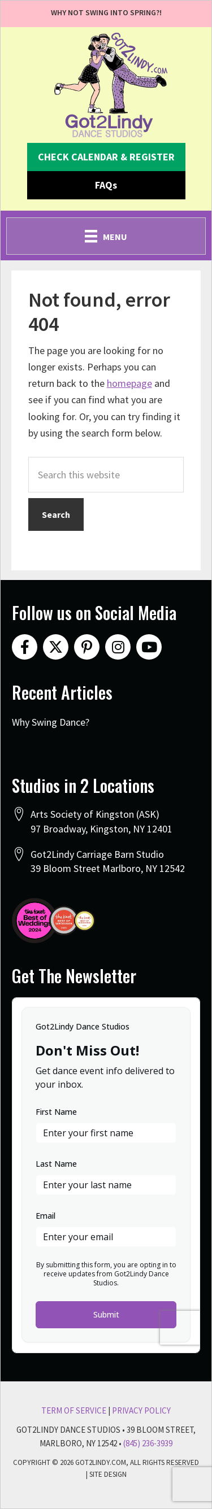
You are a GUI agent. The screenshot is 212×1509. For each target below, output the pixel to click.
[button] (106, 157)
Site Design (108, 1474)
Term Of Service (73, 1410)
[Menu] (106, 236)
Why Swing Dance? (50, 722)
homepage (129, 383)
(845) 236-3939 (147, 1443)
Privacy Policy (141, 1410)
